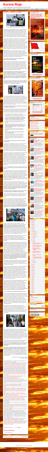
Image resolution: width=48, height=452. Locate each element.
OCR (14, 9)
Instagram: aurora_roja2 (34, 126)
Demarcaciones (26, 9)
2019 (32, 264)
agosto (33, 237)
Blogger (31, 445)
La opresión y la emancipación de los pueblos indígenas (39, 141)
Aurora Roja (12, 4)
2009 (32, 279)
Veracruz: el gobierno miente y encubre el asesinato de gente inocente (39, 149)
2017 (32, 267)
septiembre (34, 236)
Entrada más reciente (8, 436)
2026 (32, 221)
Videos (9, 9)
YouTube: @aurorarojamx (34, 128)
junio (33, 240)
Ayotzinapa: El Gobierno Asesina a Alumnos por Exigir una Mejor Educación (39, 189)
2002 (32, 289)
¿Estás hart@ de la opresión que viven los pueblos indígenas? (39, 157)
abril (33, 259)
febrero (33, 262)
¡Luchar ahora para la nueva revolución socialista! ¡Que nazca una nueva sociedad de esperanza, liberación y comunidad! (36, 16)
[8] (25, 206)
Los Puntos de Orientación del (37, 112)
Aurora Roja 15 (36, 204)
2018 (32, 266)
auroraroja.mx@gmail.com (34, 118)
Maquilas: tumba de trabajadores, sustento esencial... (36, 249)
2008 (32, 280)
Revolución (32, 299)
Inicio (5, 9)
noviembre (34, 233)
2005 (32, 285)
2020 (32, 230)
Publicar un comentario (8, 432)
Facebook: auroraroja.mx (34, 123)
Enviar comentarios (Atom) (18, 439)
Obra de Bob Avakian (34, 297)
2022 (32, 227)
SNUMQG (37, 9)
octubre (33, 234)
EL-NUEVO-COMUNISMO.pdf (38, 75)
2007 (32, 282)
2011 (32, 276)
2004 (32, 286)
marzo (33, 261)
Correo (42, 9)
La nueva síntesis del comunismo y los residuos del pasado (39, 181)
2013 (32, 273)
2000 (32, 292)
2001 (32, 291)
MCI (32, 9)
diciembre (34, 231)
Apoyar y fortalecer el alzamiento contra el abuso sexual (38, 165)
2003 (32, 288)
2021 (32, 228)
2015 (32, 270)
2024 (32, 224)
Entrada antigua (24, 436)
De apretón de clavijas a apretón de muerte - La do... (36, 252)
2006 (32, 283)
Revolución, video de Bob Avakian (36, 301)
